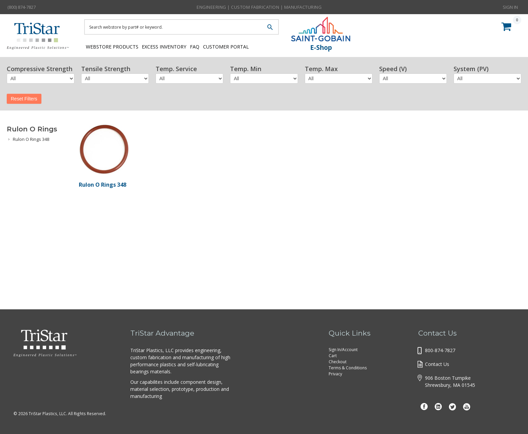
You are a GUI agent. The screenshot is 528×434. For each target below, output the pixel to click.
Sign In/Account (343, 349)
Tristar (40, 38)
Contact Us (437, 364)
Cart (333, 356)
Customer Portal (244, 46)
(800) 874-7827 (21, 7)
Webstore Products (110, 46)
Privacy (335, 374)
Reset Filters (24, 98)
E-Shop (321, 47)
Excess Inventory (169, 46)
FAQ (206, 46)
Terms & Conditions (348, 368)
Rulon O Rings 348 (31, 139)
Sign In (510, 7)
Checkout (337, 362)
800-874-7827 (440, 350)
